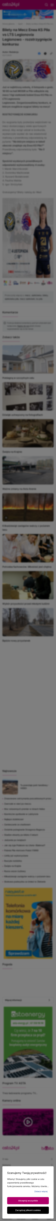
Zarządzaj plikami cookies (28, 1210)
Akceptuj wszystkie (28, 1200)
